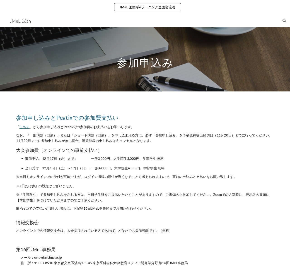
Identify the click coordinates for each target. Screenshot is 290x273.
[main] (145, 59)
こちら (24, 127)
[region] (145, 7)
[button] (284, 20)
